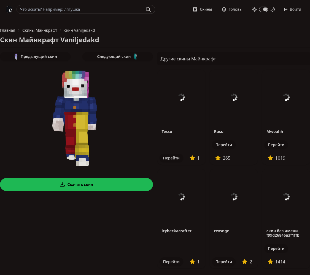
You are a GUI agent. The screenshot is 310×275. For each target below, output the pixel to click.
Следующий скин (117, 56)
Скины (202, 9)
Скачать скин (76, 184)
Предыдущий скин (35, 56)
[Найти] (148, 9)
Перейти (171, 158)
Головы (232, 9)
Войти (292, 9)
